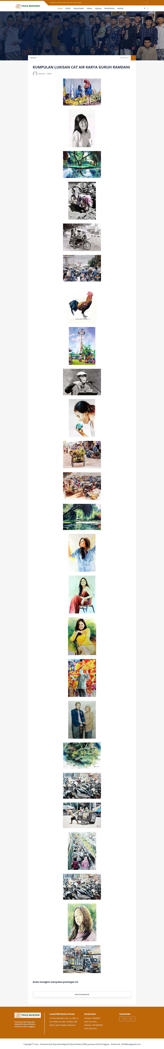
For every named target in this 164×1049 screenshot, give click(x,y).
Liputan (98, 8)
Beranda (33, 58)
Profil (67, 8)
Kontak (120, 8)
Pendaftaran (109, 8)
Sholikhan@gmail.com (131, 1044)
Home (60, 8)
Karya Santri (79, 8)
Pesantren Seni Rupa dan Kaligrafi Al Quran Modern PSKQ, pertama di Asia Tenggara (74, 1044)
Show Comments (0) (82, 994)
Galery (89, 8)
